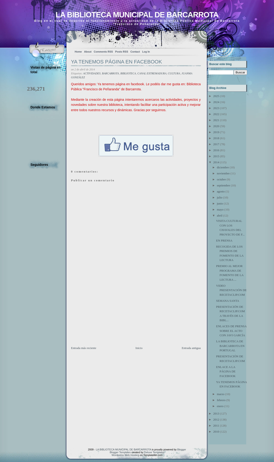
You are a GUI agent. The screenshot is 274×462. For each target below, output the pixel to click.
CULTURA (174, 73)
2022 (216, 114)
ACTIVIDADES (92, 73)
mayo (220, 209)
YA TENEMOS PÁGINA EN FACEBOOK (116, 62)
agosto (221, 191)
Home (78, 51)
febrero (221, 400)
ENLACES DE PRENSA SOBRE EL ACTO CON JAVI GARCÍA (231, 330)
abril (219, 215)
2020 (216, 126)
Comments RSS (103, 51)
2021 (216, 120)
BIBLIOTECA (128, 73)
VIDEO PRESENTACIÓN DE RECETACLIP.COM (231, 290)
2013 (216, 413)
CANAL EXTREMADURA (151, 73)
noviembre (223, 173)
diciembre (223, 167)
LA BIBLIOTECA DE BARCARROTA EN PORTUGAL (230, 345)
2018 (216, 138)
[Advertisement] (106, 313)
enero (220, 406)
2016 (216, 150)
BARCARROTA (110, 73)
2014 (216, 162)
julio (219, 197)
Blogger (181, 449)
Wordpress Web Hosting (125, 455)
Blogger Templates (120, 452)
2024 (216, 102)
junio (220, 203)
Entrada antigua (191, 348)
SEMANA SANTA (227, 300)
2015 (216, 156)
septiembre (223, 185)
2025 (216, 96)
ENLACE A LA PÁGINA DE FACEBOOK (226, 371)
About (87, 51)
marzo (220, 394)
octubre (221, 179)
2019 (216, 132)
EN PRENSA (224, 240)
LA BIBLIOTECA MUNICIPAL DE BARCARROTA (137, 14)
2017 (216, 144)
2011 (216, 425)
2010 (216, 431)
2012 (216, 419)
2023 (216, 108)
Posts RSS (121, 51)
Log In (146, 51)
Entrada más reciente (83, 348)
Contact (135, 51)
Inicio (138, 348)
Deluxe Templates (154, 452)
